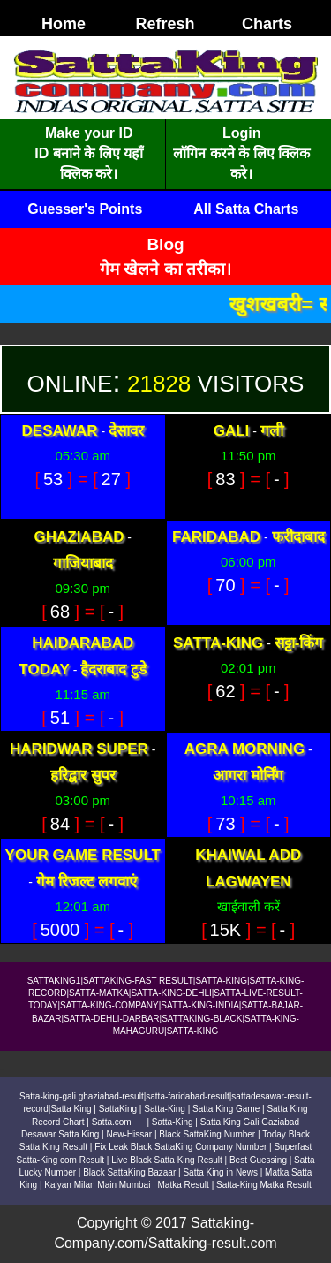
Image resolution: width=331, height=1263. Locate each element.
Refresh (164, 24)
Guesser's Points (84, 209)
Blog (165, 244)
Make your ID (89, 133)
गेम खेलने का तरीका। (165, 269)
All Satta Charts (245, 209)
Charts (267, 24)
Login (241, 133)
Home (63, 24)
